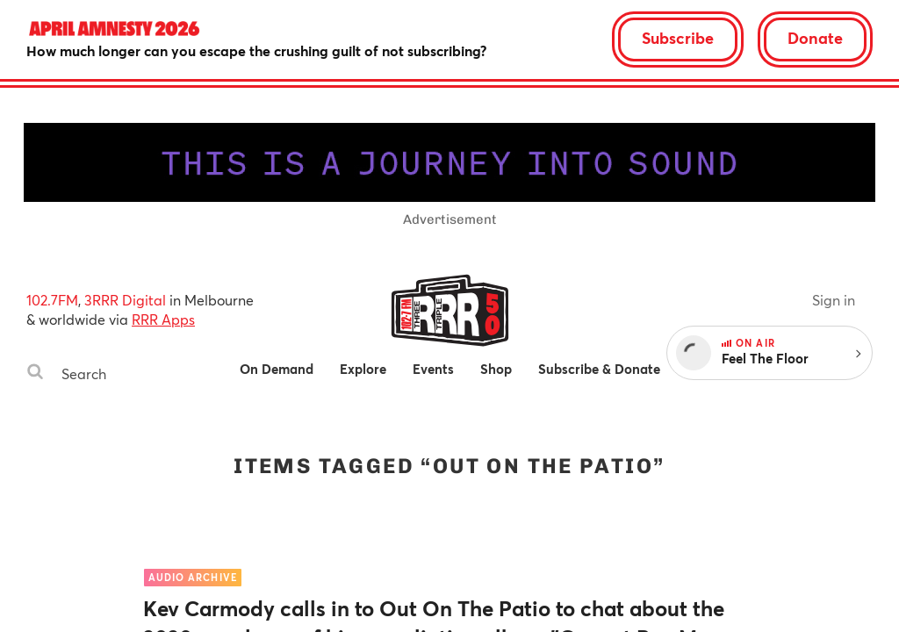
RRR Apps (163, 319)
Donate (815, 37)
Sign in (833, 300)
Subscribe (678, 37)
